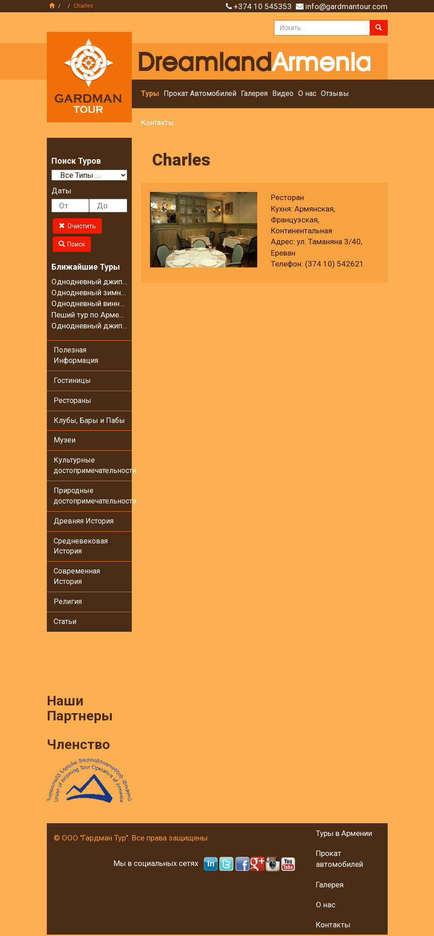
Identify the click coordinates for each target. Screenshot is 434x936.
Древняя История (84, 521)
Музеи (64, 440)
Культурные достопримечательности (93, 465)
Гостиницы (72, 380)
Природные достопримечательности (93, 495)
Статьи (65, 621)
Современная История (77, 576)
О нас (307, 93)
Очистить (77, 226)
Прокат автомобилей (339, 859)
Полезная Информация (76, 355)
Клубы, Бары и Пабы (89, 420)
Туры (150, 93)
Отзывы (335, 93)
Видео (283, 93)
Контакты (157, 122)
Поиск (72, 244)
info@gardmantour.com (346, 6)
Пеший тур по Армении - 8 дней (106, 314)
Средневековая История (81, 546)
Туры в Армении (344, 833)
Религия (68, 601)
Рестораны (72, 400)
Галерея (254, 93)
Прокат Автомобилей (200, 93)
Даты (61, 190)
